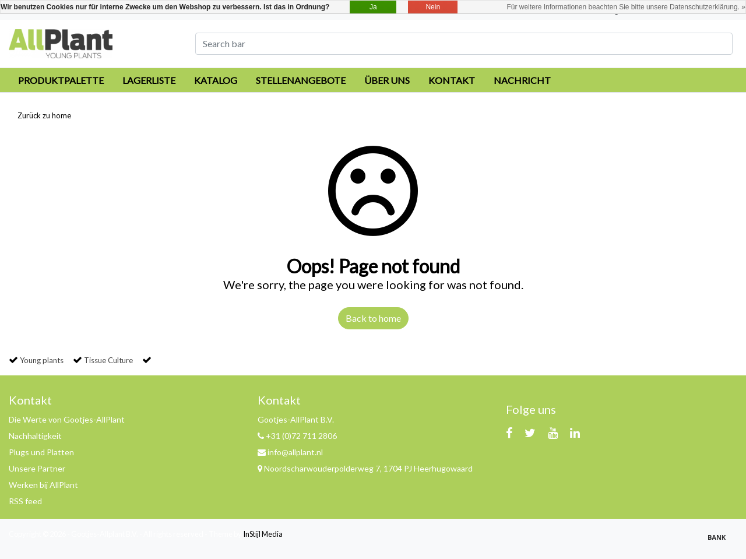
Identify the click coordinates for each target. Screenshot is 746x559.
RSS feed (25, 501)
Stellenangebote (301, 80)
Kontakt (451, 80)
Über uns (387, 80)
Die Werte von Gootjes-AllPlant (67, 419)
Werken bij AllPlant (43, 485)
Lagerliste (148, 80)
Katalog (215, 80)
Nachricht (522, 80)
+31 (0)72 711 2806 (297, 436)
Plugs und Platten (41, 452)
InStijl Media (263, 534)
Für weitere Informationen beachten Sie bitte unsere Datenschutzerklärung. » (625, 7)
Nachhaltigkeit (35, 436)
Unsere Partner (37, 468)
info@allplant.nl (290, 452)
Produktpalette (61, 80)
